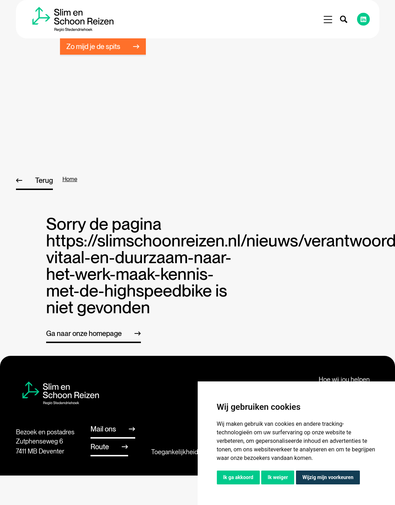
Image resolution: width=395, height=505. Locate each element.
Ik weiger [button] (278, 477)
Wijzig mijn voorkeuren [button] (327, 477)
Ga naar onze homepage (84, 333)
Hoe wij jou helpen (344, 379)
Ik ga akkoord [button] (238, 477)
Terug (44, 180)
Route (99, 446)
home (69, 179)
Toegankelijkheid (174, 452)
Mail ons (103, 429)
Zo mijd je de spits (93, 46)
